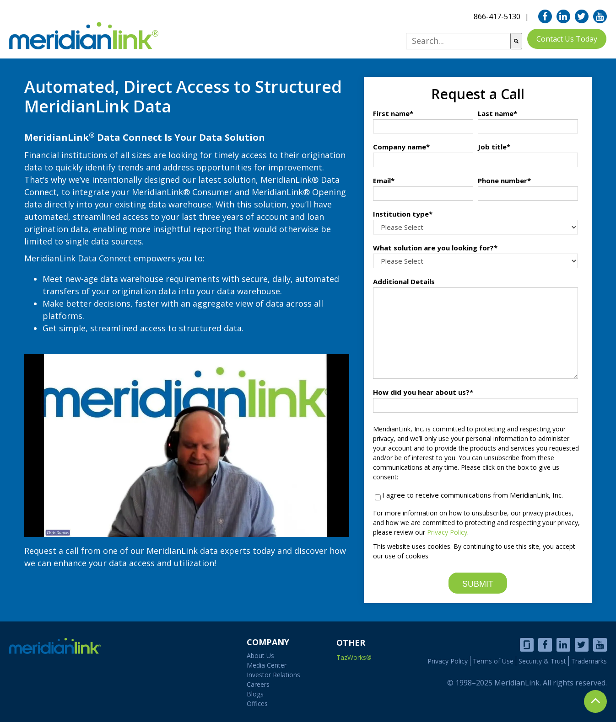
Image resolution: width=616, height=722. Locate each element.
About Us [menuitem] (260, 655)
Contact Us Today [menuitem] (566, 39)
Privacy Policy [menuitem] (447, 661)
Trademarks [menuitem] (589, 661)
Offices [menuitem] (257, 703)
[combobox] (458, 41)
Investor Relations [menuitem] (273, 674)
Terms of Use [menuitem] (493, 661)
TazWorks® (354, 657)
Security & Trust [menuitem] (542, 661)
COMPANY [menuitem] (268, 642)
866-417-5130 (497, 16)
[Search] (516, 41)
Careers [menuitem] (258, 684)
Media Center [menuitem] (266, 665)
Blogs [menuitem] (255, 694)
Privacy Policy (447, 532)
